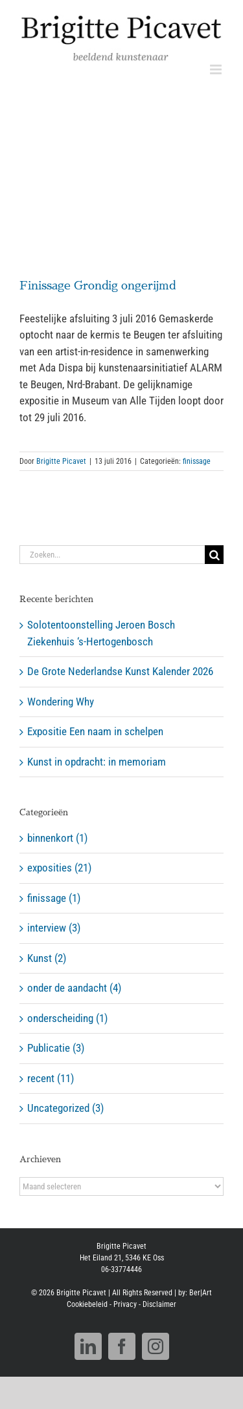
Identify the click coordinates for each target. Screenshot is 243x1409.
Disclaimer (159, 1304)
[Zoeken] (214, 554)
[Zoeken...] (112, 554)
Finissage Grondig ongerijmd (97, 285)
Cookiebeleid (87, 1304)
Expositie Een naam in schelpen (95, 731)
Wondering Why (60, 701)
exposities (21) (59, 867)
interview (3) (53, 927)
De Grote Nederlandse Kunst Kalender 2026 (120, 671)
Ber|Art (200, 1292)
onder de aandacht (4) (74, 987)
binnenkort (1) (57, 837)
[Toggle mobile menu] (217, 69)
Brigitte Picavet (61, 461)
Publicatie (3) (55, 1047)
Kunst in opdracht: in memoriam (96, 761)
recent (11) (50, 1078)
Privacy (125, 1304)
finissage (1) (53, 898)
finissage (197, 461)
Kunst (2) (46, 958)
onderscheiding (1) (67, 1018)
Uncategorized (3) (65, 1107)
